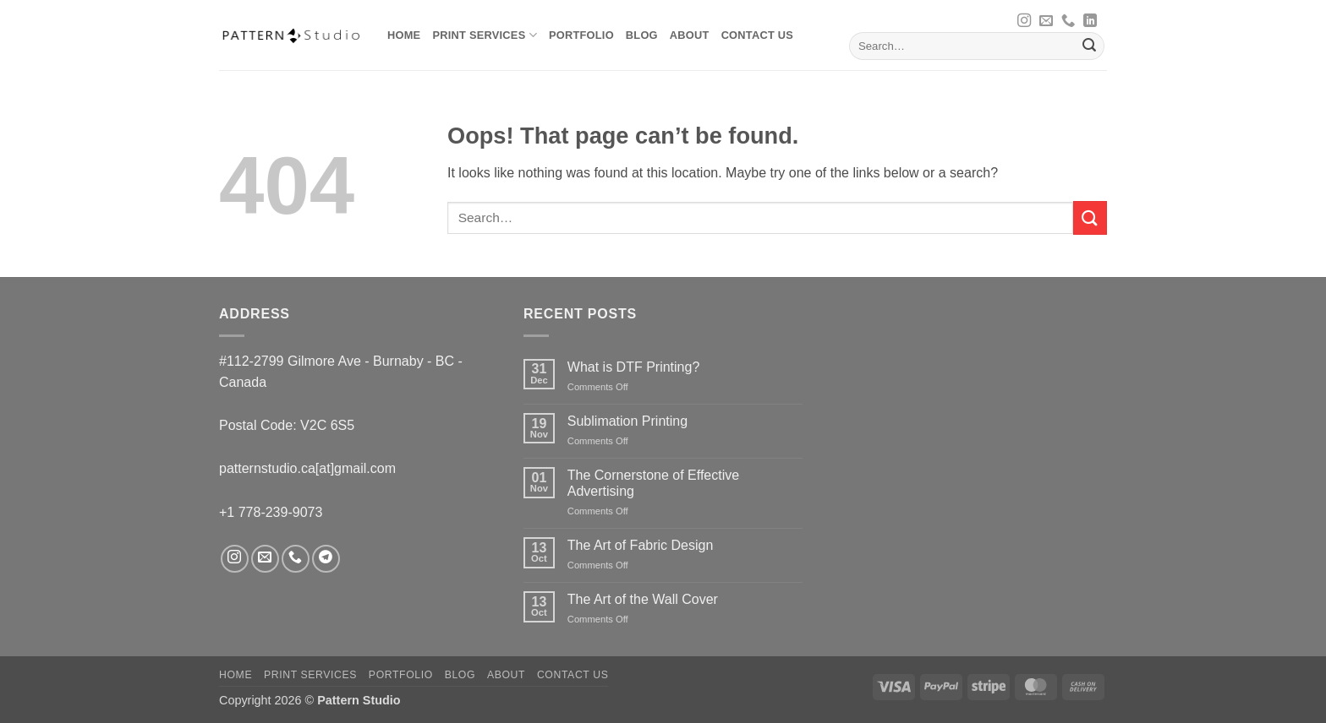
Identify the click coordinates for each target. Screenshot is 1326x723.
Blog (642, 35)
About (690, 35)
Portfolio (581, 35)
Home (403, 35)
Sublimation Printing (627, 421)
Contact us (757, 35)
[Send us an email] (1046, 21)
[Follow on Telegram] (326, 559)
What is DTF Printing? (633, 367)
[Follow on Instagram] (1024, 21)
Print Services (484, 35)
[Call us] (1068, 21)
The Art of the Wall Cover (642, 599)
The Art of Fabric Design (640, 545)
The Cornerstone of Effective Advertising (653, 483)
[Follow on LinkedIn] (1090, 21)
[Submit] (1089, 46)
